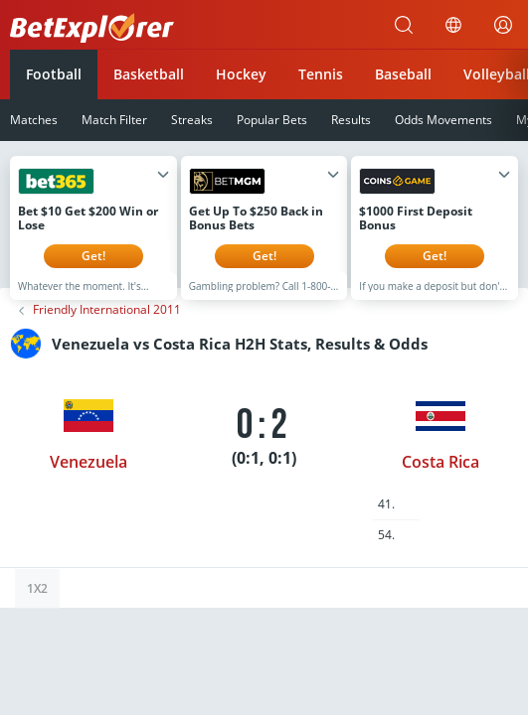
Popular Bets (272, 119)
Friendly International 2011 (107, 325)
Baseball (403, 74)
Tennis (320, 74)
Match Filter (114, 119)
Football (54, 74)
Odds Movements (443, 119)
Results (351, 119)
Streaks (192, 119)
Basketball (148, 74)
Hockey (241, 74)
